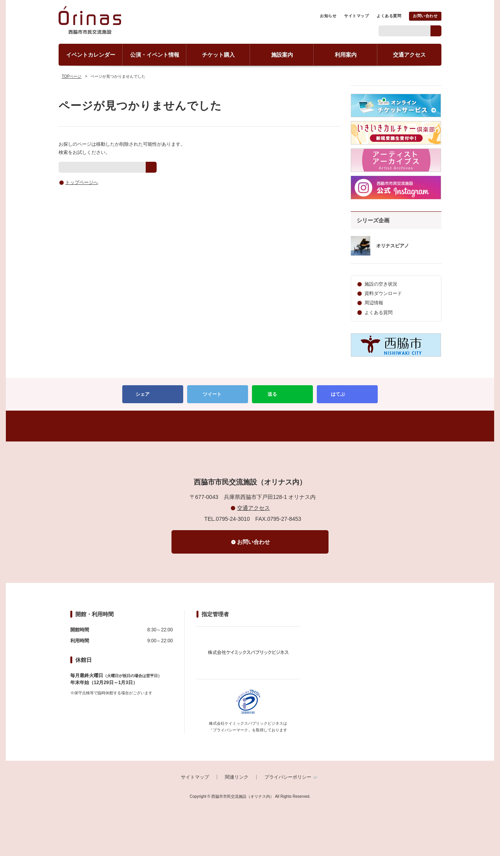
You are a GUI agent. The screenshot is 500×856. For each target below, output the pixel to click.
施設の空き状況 (380, 284)
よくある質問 (389, 16)
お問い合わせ (425, 16)
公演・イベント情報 (154, 55)
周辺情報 (373, 303)
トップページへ (81, 182)
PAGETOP (250, 426)
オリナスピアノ (392, 245)
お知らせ (328, 16)
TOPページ (71, 76)
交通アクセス (409, 55)
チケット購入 (218, 55)
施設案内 (282, 55)
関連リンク (236, 777)
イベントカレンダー (90, 55)
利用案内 (346, 55)
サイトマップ (356, 16)
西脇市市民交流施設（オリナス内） (90, 24)
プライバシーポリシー (287, 777)
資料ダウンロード (383, 293)
